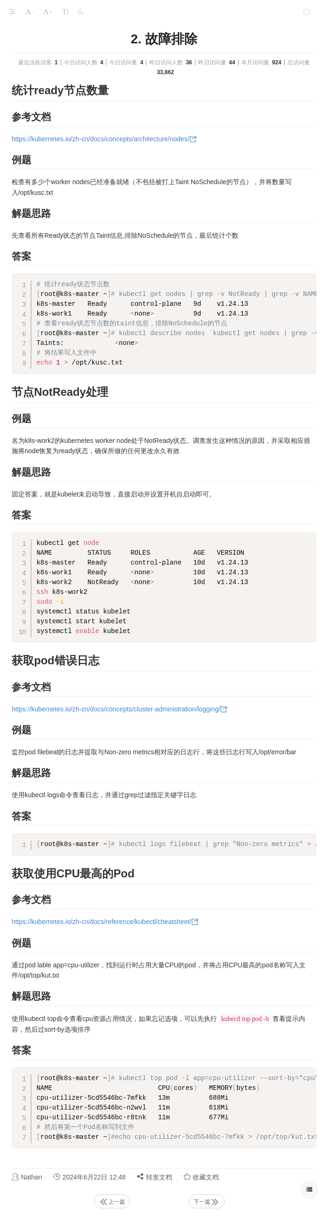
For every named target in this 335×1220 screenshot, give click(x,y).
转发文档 (154, 1177)
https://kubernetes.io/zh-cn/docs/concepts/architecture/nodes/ (100, 139)
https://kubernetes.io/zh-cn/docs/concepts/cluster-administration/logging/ (116, 709)
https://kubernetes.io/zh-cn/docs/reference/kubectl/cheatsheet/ (101, 921)
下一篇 (207, 1202)
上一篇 (112, 1202)
